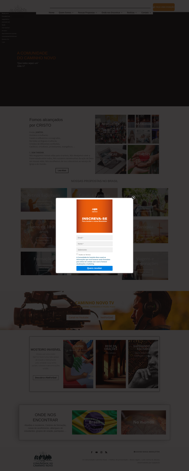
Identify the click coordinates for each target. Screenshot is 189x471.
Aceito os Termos (85, 254)
